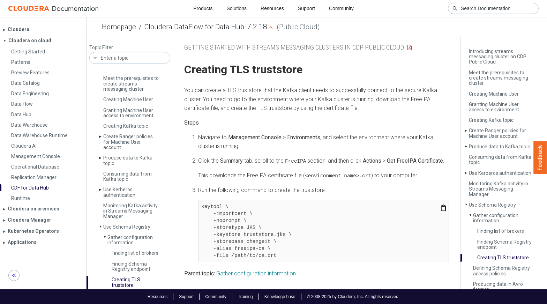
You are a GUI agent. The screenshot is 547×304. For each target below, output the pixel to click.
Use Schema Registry (126, 227)
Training (245, 296)
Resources (272, 8)
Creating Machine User (128, 99)
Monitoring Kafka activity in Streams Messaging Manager (130, 211)
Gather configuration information (130, 240)
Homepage (119, 27)
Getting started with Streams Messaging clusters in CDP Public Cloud (294, 47)
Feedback (540, 158)
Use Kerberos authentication (119, 192)
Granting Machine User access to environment (128, 112)
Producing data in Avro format (498, 286)
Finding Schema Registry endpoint (131, 266)
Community (341, 8)
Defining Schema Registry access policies (501, 270)
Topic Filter (101, 47)
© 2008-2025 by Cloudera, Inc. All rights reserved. (353, 296)
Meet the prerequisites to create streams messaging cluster (131, 83)
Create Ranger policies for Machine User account (128, 142)
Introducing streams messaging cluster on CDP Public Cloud (497, 57)
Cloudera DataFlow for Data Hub (194, 27)
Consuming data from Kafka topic (127, 176)
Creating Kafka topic (125, 126)
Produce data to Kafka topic (127, 160)
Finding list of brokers (135, 253)
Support (306, 8)
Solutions (236, 8)
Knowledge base (279, 296)
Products (202, 8)
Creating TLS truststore (126, 282)
